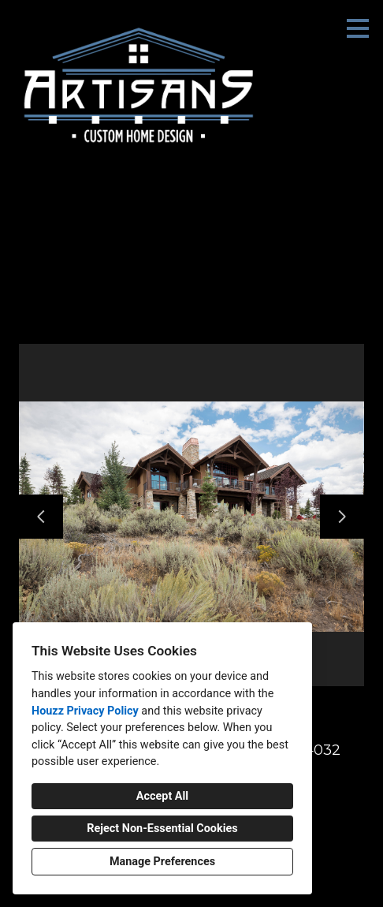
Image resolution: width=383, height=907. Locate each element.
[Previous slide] (41, 517)
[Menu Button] (358, 28)
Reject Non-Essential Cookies (162, 828)
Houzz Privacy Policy (85, 711)
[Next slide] (342, 517)
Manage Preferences (162, 861)
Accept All (162, 796)
